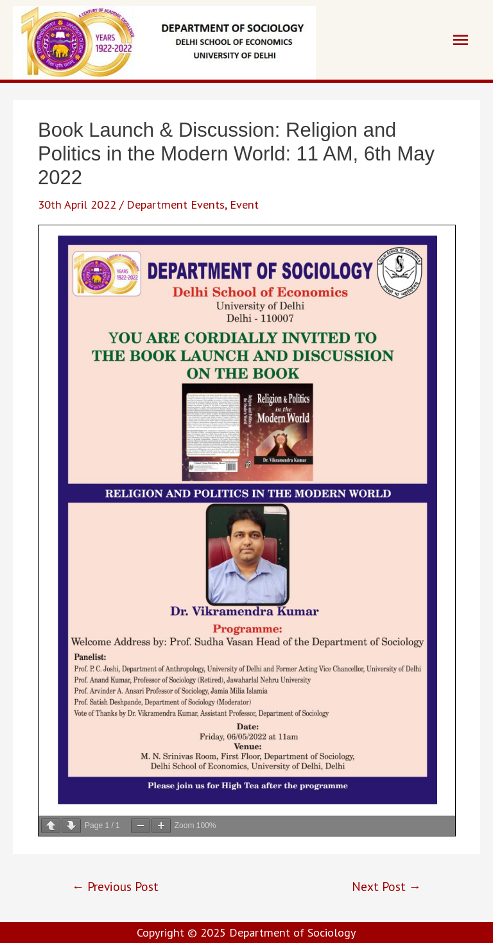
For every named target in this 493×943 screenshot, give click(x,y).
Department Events (175, 204)
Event (244, 204)
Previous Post (115, 886)
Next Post (386, 886)
